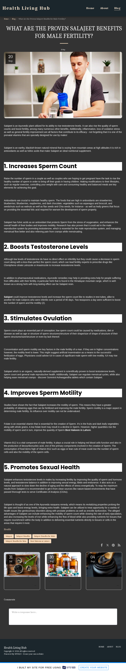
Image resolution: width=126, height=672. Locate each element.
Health (7, 529)
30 (52, 559)
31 (11, 559)
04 (93, 559)
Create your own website (33, 654)
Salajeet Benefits (23, 536)
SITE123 (18, 654)
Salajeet (9, 536)
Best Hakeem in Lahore (40, 541)
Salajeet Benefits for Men (16, 541)
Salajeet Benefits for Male (44, 536)
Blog (13, 19)
